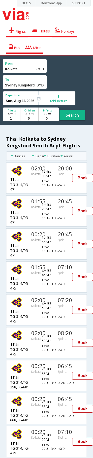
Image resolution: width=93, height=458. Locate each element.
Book (83, 178)
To (7, 80)
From (9, 63)
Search (72, 115)
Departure (12, 95)
